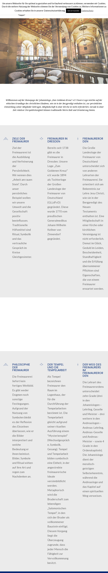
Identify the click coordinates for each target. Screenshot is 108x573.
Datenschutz (87, 10)
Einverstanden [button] (73, 11)
